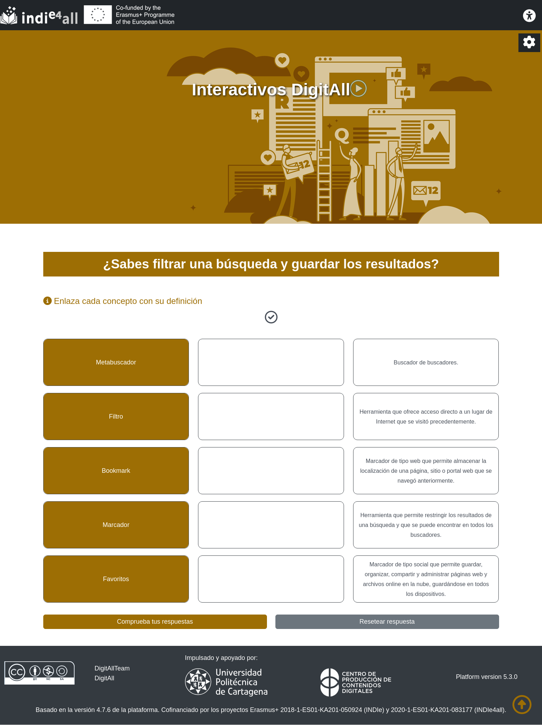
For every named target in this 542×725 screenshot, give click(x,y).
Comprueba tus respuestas (155, 621)
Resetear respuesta (387, 621)
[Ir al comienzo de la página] (521, 704)
